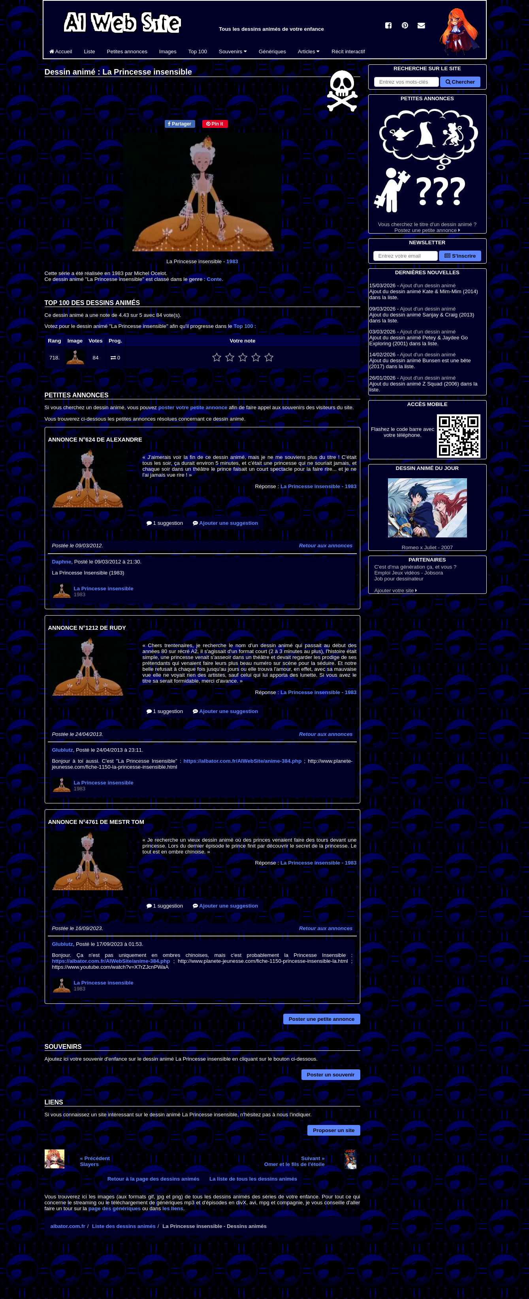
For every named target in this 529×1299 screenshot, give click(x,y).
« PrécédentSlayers (95, 1161)
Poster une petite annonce (322, 1019)
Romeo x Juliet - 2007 (427, 514)
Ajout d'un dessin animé (428, 285)
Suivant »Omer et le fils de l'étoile (294, 1161)
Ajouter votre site (395, 590)
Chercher (460, 82)
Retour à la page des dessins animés (153, 1179)
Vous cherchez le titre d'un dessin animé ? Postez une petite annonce (427, 168)
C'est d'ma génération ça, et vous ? (415, 567)
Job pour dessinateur (398, 579)
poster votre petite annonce (193, 407)
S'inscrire (460, 256)
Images (168, 51)
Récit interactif (348, 51)
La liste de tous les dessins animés (253, 1179)
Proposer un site (333, 1130)
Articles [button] (309, 51)
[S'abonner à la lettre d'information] (405, 256)
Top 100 (197, 51)
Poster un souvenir (331, 1075)
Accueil (60, 51)
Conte (214, 279)
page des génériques (114, 1208)
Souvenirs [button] (233, 51)
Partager (179, 124)
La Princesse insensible (319, 486)
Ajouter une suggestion (225, 523)
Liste (89, 51)
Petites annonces (127, 51)
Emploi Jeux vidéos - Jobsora (408, 573)
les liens (172, 1208)
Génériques (272, 51)
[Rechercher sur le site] (406, 82)
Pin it (214, 124)
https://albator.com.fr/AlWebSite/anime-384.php (242, 761)
